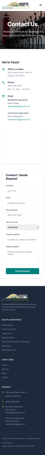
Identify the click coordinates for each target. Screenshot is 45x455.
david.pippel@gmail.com (19, 106)
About (4, 373)
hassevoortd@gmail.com (19, 119)
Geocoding (6, 346)
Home (4, 365)
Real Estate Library (9, 350)
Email (8, 198)
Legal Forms (7, 333)
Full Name (10, 186)
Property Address (13, 234)
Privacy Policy (6, 443)
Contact (5, 377)
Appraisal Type (12, 222)
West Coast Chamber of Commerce (16, 342)
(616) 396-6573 (15, 85)
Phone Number (12, 210)
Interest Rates (7, 325)
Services (5, 369)
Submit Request (22, 271)
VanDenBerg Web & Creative (25, 446)
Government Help (9, 329)
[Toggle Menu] (40, 5)
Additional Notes (12, 247)
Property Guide (8, 337)
